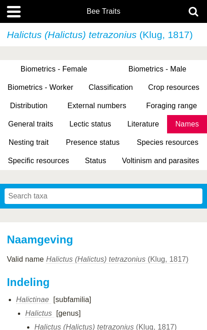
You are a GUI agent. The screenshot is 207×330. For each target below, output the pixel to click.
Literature (143, 124)
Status (95, 161)
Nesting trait (29, 142)
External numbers (96, 106)
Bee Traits (104, 11)
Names (187, 124)
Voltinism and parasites (160, 161)
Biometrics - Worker (40, 87)
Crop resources (174, 87)
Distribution (29, 106)
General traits (30, 124)
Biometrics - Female (54, 69)
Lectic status (90, 124)
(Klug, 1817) (117, 259)
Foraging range (171, 106)
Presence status (92, 142)
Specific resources (38, 161)
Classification (111, 87)
